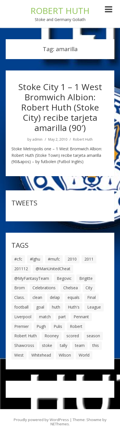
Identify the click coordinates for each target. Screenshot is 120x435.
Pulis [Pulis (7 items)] (58, 326)
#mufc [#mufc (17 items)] (54, 259)
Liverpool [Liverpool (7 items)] (22, 316)
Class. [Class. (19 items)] (19, 297)
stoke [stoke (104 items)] (47, 345)
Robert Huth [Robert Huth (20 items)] (25, 335)
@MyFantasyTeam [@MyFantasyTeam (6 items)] (31, 278)
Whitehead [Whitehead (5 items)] (41, 355)
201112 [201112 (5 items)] (21, 268)
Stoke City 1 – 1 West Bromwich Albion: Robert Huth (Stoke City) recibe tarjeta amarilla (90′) (60, 107)
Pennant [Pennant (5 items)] (81, 316)
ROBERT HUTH (60, 10)
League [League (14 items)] (94, 307)
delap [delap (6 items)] (55, 297)
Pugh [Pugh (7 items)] (41, 326)
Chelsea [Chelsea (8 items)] (70, 287)
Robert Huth (83, 139)
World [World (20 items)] (84, 355)
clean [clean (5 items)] (37, 297)
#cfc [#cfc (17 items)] (18, 259)
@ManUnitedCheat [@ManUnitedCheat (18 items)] (53, 268)
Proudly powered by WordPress (41, 419)
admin (37, 139)
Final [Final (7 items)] (91, 297)
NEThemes (59, 423)
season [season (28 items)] (93, 335)
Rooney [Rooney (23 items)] (51, 335)
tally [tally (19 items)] (63, 345)
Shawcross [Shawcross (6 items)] (24, 345)
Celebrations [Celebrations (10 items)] (44, 287)
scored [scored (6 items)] (72, 335)
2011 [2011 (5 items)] (88, 259)
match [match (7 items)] (45, 316)
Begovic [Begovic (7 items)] (64, 278)
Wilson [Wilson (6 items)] (65, 355)
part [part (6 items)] (62, 316)
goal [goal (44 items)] (40, 307)
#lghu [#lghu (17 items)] (35, 259)
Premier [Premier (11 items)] (21, 326)
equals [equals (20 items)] (74, 297)
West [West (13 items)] (19, 355)
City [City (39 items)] (89, 287)
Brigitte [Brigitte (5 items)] (86, 278)
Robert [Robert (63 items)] (76, 326)
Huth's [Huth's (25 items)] (74, 307)
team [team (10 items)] (80, 345)
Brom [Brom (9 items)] (19, 287)
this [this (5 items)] (95, 345)
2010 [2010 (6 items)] (72, 259)
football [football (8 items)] (21, 307)
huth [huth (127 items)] (56, 307)
